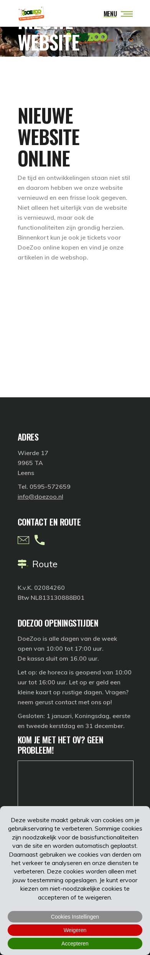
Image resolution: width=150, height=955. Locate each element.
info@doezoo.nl (40, 496)
